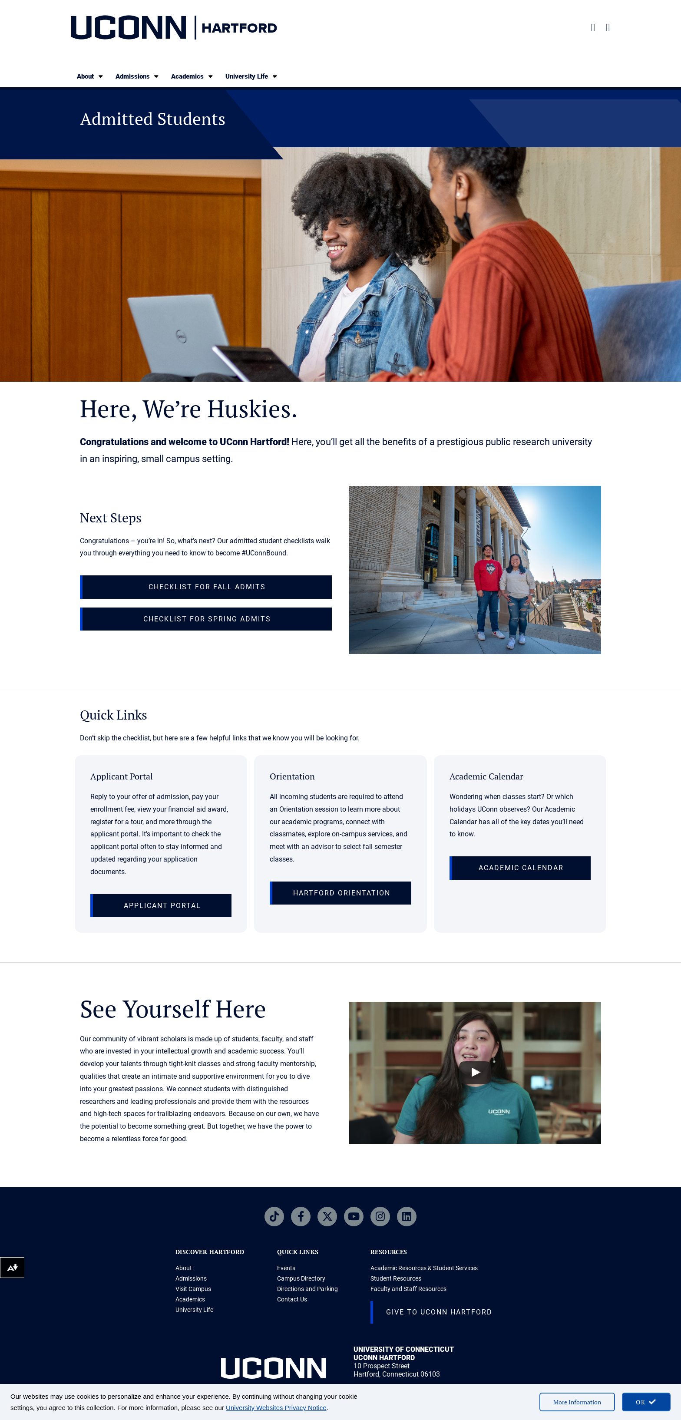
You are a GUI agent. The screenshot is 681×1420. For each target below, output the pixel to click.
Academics (192, 76)
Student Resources (395, 1278)
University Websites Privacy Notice (276, 1407)
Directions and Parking (307, 1288)
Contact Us (292, 1299)
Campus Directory (301, 1278)
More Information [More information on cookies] (577, 1402)
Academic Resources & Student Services (424, 1268)
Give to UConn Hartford (439, 1312)
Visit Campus (193, 1288)
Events (286, 1268)
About (90, 76)
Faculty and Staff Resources (408, 1288)
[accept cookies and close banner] (646, 1402)
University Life (251, 76)
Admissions (138, 76)
